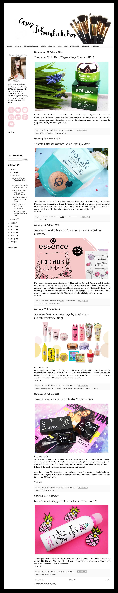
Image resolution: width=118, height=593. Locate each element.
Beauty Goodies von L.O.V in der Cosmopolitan (63, 399)
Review (64, 133)
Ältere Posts (105, 580)
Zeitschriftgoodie (49, 490)
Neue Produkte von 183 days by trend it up (66, 388)
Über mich (18, 46)
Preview (59, 304)
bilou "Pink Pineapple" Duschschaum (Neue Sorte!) (65, 501)
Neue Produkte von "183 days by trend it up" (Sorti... (20, 199)
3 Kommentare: (70, 385)
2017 (12, 226)
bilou (41, 574)
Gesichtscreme (50, 133)
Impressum (85, 46)
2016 (12, 229)
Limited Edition (52, 304)
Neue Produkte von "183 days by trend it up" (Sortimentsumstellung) (61, 316)
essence (42, 304)
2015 (12, 232)
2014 (12, 235)
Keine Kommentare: (72, 217)
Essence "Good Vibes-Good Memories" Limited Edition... (19, 192)
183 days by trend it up (46, 388)
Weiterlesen (38, 125)
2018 (12, 223)
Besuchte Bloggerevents (48, 46)
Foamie (42, 220)
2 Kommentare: (70, 300)
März (14, 172)
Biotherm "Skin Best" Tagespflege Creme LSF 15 (64, 57)
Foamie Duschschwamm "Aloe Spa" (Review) (62, 143)
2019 (12, 169)
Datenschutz (95, 46)
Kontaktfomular (74, 46)
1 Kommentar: (70, 130)
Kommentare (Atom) (49, 584)
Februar (15, 175)
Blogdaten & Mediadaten (31, 46)
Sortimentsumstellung (91, 388)
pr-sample (58, 133)
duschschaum (47, 574)
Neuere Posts (39, 580)
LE (46, 304)
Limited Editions (62, 46)
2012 (12, 242)
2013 (12, 239)
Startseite (9, 46)
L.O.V (41, 490)
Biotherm (42, 133)
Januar (15, 219)
